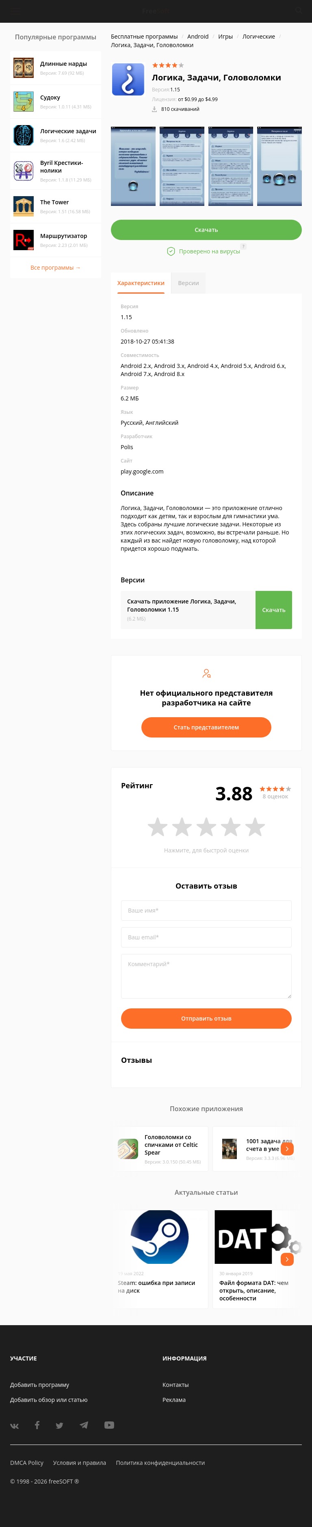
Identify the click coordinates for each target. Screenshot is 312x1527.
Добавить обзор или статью (49, 1400)
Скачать (206, 230)
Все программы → (55, 267)
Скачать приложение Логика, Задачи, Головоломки (181, 605)
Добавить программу (39, 1385)
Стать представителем (206, 727)
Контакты (175, 1385)
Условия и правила (79, 1462)
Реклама (174, 1400)
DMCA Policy (26, 1462)
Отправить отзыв (206, 1018)
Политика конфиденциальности (160, 1462)
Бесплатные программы (144, 36)
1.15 (166, 89)
